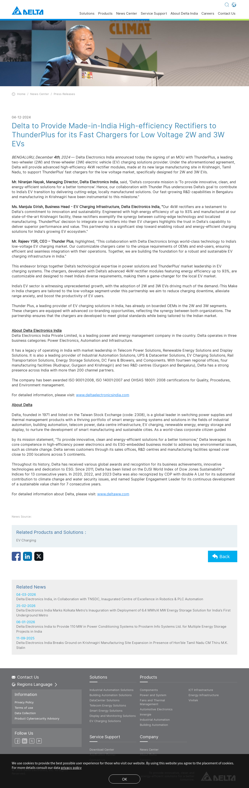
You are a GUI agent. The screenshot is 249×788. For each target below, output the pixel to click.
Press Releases (64, 94)
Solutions (87, 14)
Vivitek (193, 700)
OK (124, 779)
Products (105, 14)
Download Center (102, 749)
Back (221, 562)
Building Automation (154, 725)
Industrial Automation (155, 719)
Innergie (145, 714)
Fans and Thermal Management (152, 702)
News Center (126, 14)
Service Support (154, 14)
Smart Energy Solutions (106, 710)
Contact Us (226, 14)
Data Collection (25, 713)
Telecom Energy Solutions (108, 705)
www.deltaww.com (113, 494)
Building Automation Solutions (111, 695)
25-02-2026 (124, 640)
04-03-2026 (124, 626)
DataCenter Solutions (105, 700)
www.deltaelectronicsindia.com (102, 395)
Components (149, 690)
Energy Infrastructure (204, 695)
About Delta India (184, 14)
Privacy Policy (24, 702)
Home (21, 94)
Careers (207, 14)
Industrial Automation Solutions (112, 690)
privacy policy (71, 768)
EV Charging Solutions (105, 721)
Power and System (153, 695)
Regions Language (35, 684)
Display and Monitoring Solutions (113, 716)
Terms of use (24, 707)
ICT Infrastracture (201, 690)
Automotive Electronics (156, 709)
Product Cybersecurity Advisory (37, 718)
